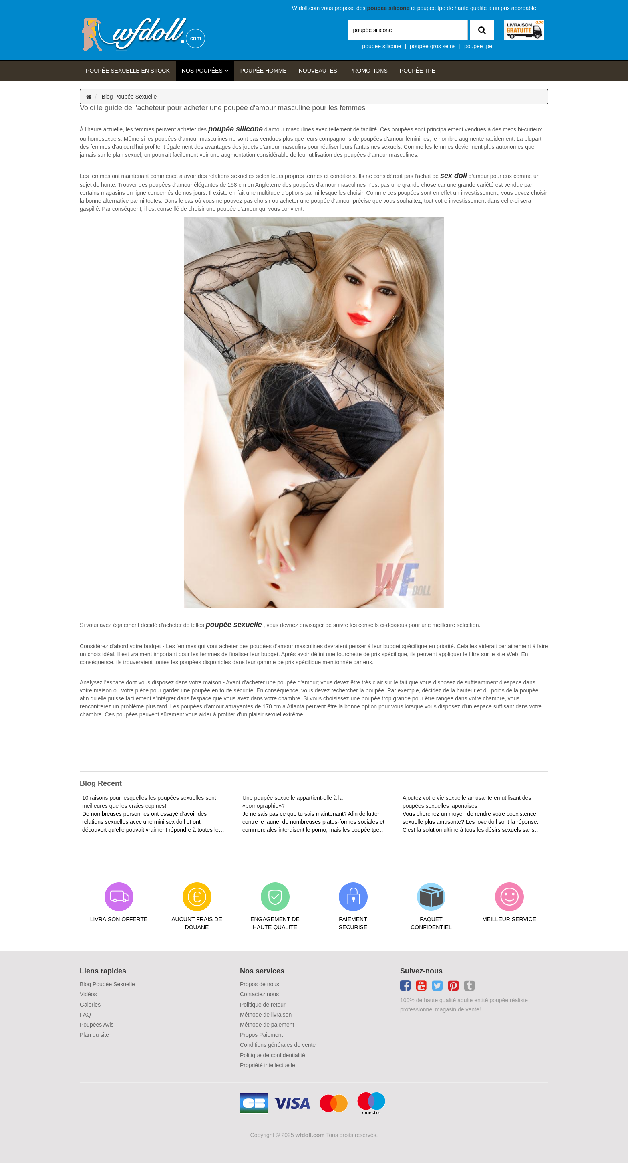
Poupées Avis (97, 1024)
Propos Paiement (261, 1035)
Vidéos (88, 994)
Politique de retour (263, 1004)
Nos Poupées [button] (202, 70)
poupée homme (263, 70)
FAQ (85, 1014)
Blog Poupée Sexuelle (129, 96)
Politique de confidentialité (272, 1055)
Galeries (90, 1004)
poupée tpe (478, 46)
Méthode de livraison (266, 1014)
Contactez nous (259, 994)
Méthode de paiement (267, 1024)
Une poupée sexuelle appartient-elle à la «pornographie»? (292, 802)
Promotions (368, 70)
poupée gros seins (432, 46)
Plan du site (94, 1035)
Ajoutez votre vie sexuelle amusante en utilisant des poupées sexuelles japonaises (467, 802)
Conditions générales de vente (278, 1045)
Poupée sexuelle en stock (128, 70)
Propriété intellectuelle (267, 1065)
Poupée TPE (417, 70)
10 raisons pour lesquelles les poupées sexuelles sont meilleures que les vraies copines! (149, 802)
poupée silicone (381, 46)
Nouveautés (318, 70)
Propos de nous (259, 984)
